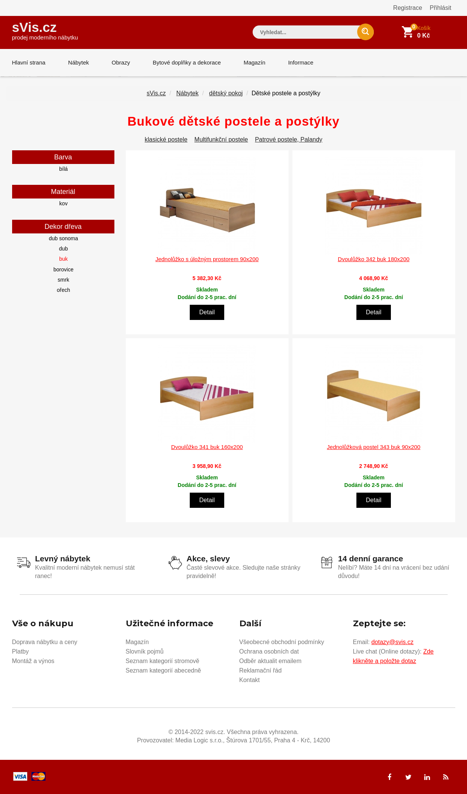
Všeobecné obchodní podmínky (281, 642)
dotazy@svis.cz (392, 642)
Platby (20, 651)
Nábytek (78, 62)
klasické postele (166, 139)
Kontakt (249, 680)
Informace (301, 62)
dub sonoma (63, 238)
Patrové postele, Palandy (288, 139)
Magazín (255, 62)
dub (63, 249)
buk (63, 259)
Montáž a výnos (33, 661)
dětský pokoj (226, 93)
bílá (63, 169)
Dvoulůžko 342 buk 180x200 (373, 259)
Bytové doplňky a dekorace (187, 62)
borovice (63, 269)
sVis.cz (45, 30)
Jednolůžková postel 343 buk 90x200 (373, 447)
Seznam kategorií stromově (163, 661)
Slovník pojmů (145, 651)
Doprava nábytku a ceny (45, 642)
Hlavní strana (28, 62)
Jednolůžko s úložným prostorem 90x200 (207, 259)
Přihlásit (440, 8)
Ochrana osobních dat (269, 651)
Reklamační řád (260, 670)
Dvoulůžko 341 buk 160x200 (207, 447)
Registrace (407, 8)
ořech (63, 290)
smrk (63, 280)
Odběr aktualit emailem (270, 661)
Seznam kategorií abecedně (163, 670)
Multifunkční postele (221, 139)
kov (63, 203)
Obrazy (121, 62)
